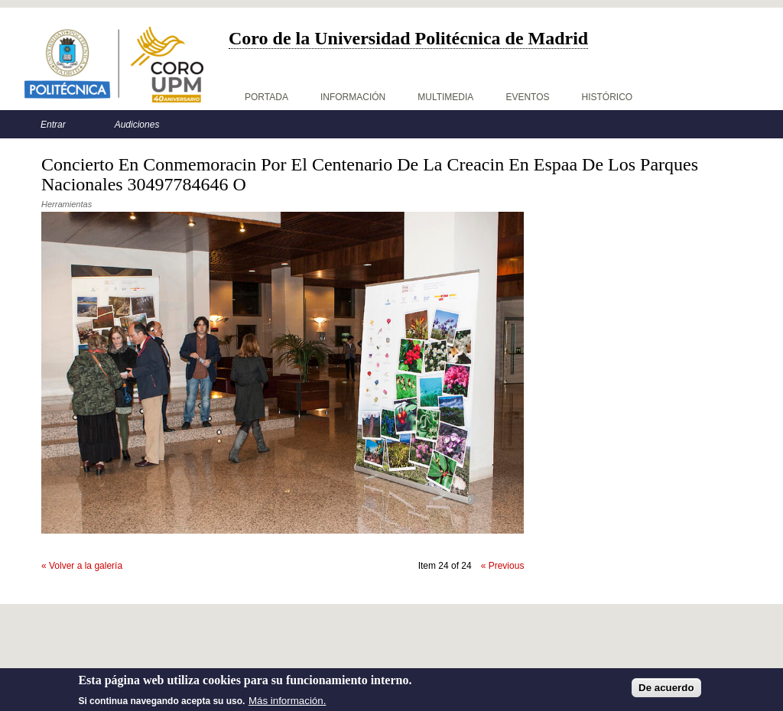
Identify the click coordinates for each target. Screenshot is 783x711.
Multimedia (445, 97)
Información (352, 97)
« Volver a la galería (81, 565)
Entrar (53, 124)
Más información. (287, 703)
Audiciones (137, 124)
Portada (266, 97)
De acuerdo (666, 690)
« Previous (503, 565)
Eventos (527, 97)
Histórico (607, 97)
